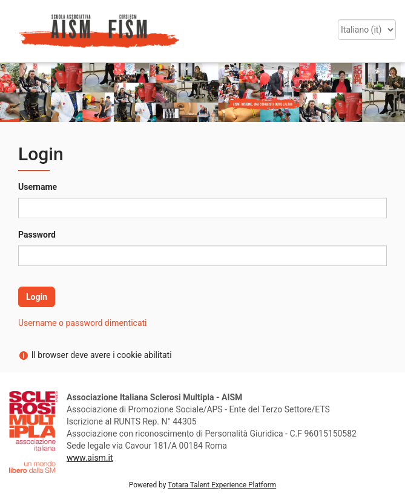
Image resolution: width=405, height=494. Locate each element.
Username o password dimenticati (82, 323)
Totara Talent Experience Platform (222, 485)
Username (37, 187)
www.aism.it (90, 458)
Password (37, 234)
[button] (14, 17)
